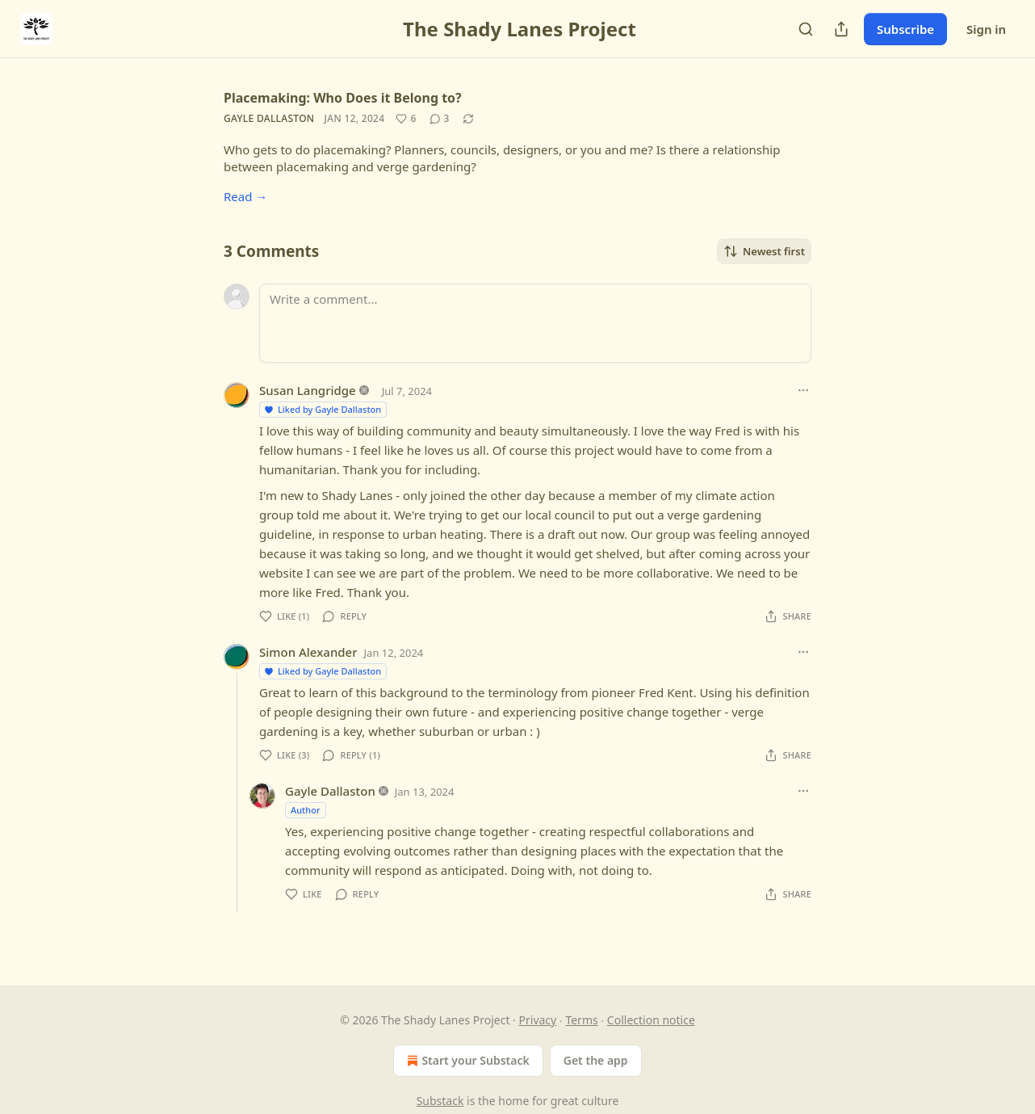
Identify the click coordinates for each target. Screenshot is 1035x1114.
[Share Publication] (841, 29)
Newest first (764, 251)
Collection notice (651, 1020)
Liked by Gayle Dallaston (322, 409)
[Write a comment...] (535, 323)
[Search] (806, 29)
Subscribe (905, 29)
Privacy (538, 1020)
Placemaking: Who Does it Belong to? (343, 98)
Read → (245, 196)
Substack (440, 1100)
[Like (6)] (406, 118)
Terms (581, 1020)
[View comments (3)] (440, 118)
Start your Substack (466, 1061)
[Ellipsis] (803, 390)
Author (306, 810)
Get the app (596, 1060)
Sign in (986, 29)
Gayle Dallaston (269, 118)
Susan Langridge (307, 390)
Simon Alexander (308, 652)
